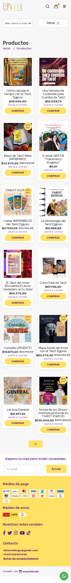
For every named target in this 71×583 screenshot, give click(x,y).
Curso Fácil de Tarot (53, 283)
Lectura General (18, 409)
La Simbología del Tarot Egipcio (53, 222)
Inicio (7, 48)
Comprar (17, 110)
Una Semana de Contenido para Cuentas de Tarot (53, 94)
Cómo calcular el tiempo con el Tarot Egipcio (17, 94)
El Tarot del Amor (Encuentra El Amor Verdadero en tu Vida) (18, 286)
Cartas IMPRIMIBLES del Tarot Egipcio (18, 222)
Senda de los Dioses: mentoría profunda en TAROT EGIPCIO (53, 413)
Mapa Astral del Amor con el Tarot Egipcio (53, 349)
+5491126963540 (15, 554)
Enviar (56, 469)
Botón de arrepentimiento (21, 558)
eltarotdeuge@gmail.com (20, 550)
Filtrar (53, 23)
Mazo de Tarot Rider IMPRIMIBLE (18, 157)
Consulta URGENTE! (18, 348)
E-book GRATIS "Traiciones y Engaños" (53, 159)
